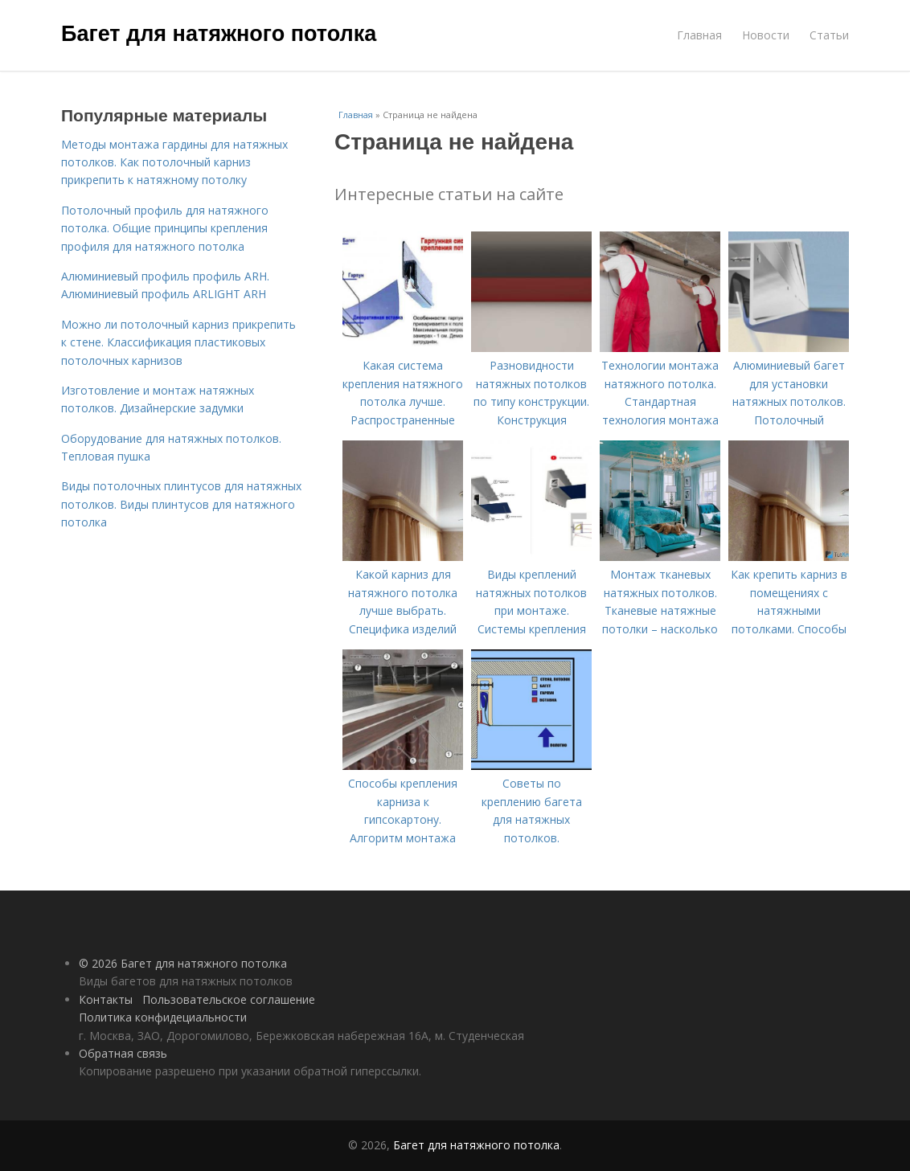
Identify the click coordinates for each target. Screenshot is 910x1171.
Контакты (106, 999)
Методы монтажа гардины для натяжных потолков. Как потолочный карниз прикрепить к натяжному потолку (174, 162)
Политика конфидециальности (163, 1017)
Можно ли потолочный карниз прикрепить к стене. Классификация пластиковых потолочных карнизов (178, 342)
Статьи (829, 35)
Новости (765, 35)
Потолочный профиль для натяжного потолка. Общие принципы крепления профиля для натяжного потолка (164, 228)
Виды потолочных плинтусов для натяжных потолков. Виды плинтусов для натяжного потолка (181, 504)
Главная (699, 35)
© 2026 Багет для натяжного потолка (183, 963)
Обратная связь (123, 1053)
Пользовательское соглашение (228, 999)
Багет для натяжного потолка (218, 34)
